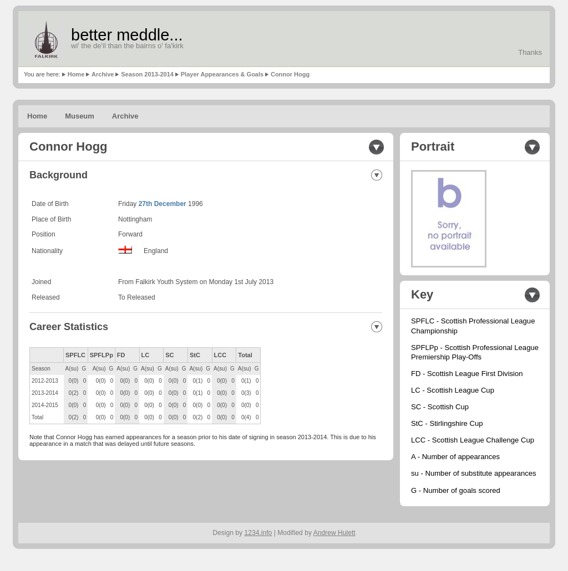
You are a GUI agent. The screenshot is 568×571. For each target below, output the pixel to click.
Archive (103, 74)
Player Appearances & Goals (222, 74)
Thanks (530, 52)
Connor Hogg (290, 74)
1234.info (258, 533)
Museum (79, 116)
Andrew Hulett (334, 533)
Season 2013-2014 (147, 74)
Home (76, 74)
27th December (162, 204)
